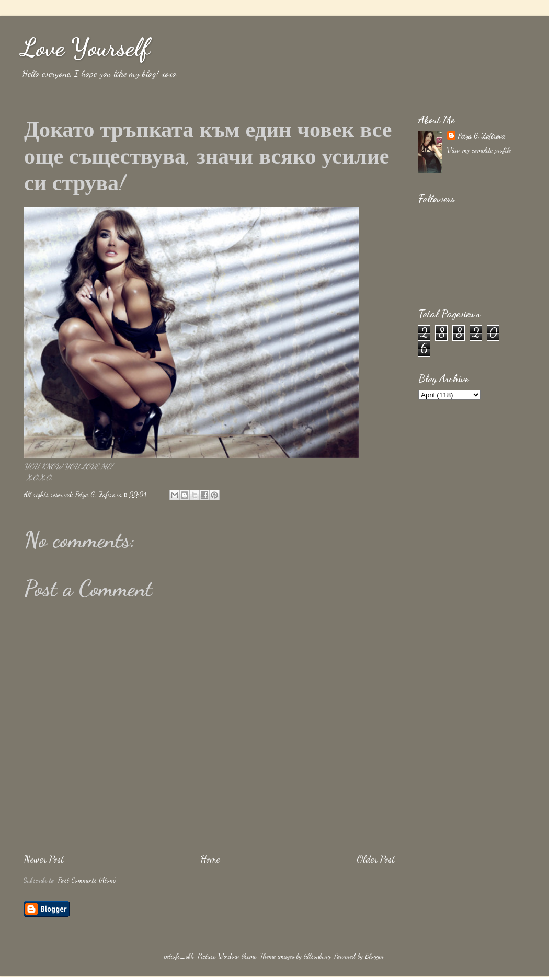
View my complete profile (479, 150)
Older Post (376, 859)
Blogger (374, 956)
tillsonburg (317, 956)
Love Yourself (85, 47)
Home (210, 859)
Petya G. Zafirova (481, 136)
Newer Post (44, 859)
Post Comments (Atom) (87, 880)
